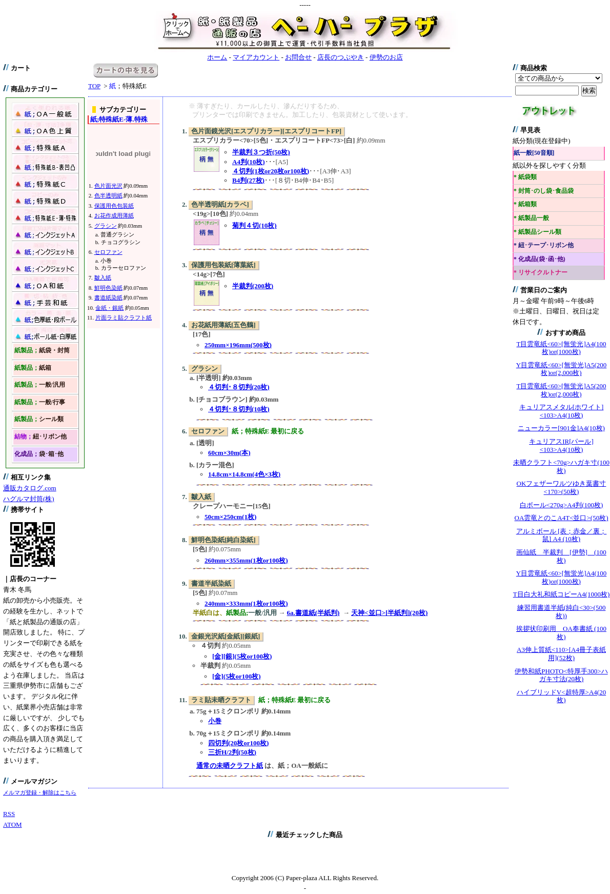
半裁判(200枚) (252, 286)
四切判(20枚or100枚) (238, 743)
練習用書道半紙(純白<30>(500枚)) (561, 612)
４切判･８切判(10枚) (239, 409)
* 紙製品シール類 (537, 232)
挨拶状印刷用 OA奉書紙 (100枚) (561, 633)
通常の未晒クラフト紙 (229, 765)
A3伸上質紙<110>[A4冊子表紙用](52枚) (561, 654)
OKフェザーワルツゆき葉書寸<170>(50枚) (561, 487)
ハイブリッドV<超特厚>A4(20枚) (561, 696)
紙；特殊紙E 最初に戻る (268, 431)
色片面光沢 (108, 186)
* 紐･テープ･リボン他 (544, 245)
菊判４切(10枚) (254, 225)
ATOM (12, 824)
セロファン (108, 252)
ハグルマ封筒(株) (28, 499)
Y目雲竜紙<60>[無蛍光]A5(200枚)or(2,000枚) (561, 369)
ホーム (217, 57)
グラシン (105, 226)
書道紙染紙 (108, 297)
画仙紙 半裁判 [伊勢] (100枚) (561, 556)
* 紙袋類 (525, 177)
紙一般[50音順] (534, 153)
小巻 (214, 721)
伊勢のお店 (386, 57)
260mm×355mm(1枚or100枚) (246, 560)
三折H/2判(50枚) (232, 752)
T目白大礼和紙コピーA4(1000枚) (561, 594)
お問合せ (298, 57)
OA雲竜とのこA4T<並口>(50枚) (561, 518)
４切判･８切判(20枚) (239, 387)
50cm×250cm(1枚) (230, 517)
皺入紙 (102, 277)
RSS (9, 814)
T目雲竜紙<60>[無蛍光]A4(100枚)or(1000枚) (561, 348)
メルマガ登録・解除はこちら (39, 792)
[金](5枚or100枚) (236, 676)
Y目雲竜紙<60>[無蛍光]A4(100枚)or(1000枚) (561, 577)
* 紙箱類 (525, 204)
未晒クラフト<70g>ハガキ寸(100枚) (561, 466)
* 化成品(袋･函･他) (539, 259)
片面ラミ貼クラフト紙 (123, 317)
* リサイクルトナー (540, 272)
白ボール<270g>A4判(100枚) (561, 505)
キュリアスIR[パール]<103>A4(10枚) (561, 445)
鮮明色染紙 (108, 288)
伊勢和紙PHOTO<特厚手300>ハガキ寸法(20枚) (561, 675)
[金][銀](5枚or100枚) (242, 656)
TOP (94, 86)
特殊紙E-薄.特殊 (119, 119)
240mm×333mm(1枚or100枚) (246, 603)
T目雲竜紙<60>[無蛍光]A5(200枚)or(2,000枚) (561, 390)
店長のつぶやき (340, 57)
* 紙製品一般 (531, 218)
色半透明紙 (108, 195)
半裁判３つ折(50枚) (261, 152)
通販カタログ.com (29, 488)
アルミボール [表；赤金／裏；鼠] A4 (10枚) (561, 535)
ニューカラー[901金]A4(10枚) (561, 428)
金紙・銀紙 (109, 308)
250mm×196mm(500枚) (238, 345)
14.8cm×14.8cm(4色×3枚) (244, 474)
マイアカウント (256, 57)
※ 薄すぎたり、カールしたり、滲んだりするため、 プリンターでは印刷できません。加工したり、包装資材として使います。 (300, 110)
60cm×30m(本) (229, 452)
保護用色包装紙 (114, 206)
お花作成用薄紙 (114, 215)
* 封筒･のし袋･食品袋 (544, 191)
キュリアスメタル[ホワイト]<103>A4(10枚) (561, 411)
